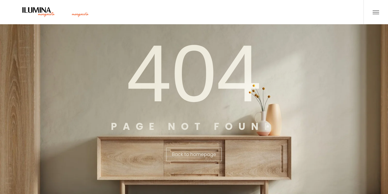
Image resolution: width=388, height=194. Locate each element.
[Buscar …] (354, 12)
